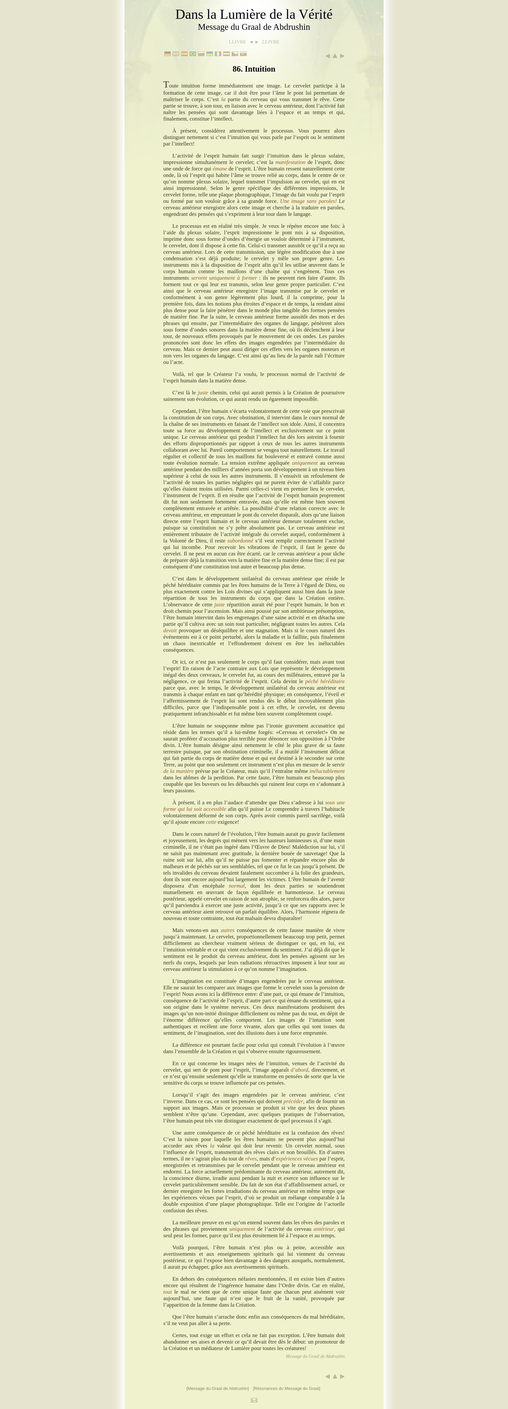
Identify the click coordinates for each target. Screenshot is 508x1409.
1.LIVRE (237, 42)
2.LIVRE (271, 42)
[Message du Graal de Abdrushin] (217, 1388)
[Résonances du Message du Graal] (286, 1388)
